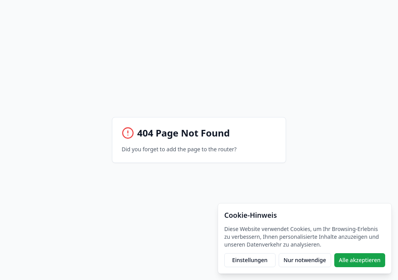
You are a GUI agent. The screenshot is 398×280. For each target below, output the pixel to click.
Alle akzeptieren (360, 260)
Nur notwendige (305, 260)
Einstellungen (249, 260)
